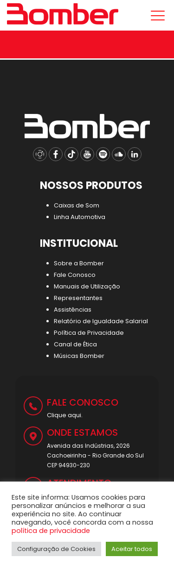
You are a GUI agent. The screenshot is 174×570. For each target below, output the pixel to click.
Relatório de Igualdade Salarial (101, 321)
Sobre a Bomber (79, 263)
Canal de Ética (75, 344)
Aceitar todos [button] (131, 549)
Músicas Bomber (79, 355)
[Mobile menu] (156, 16)
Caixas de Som (76, 205)
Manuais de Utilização (87, 286)
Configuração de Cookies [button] (56, 549)
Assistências (72, 309)
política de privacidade (51, 530)
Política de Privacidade (89, 332)
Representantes (78, 298)
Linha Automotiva (79, 217)
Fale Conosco (75, 274)
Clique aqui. (65, 415)
